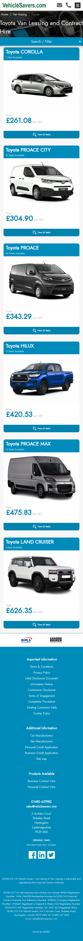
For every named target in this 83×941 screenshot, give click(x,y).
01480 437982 (41, 801)
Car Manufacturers (41, 736)
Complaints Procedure (41, 702)
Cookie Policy (41, 713)
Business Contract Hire (41, 781)
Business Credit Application (41, 753)
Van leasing (20, 14)
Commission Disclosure (42, 690)
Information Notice (41, 684)
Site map (41, 759)
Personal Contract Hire (41, 787)
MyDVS (46, 931)
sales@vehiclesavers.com (41, 806)
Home (4, 14)
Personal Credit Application (41, 747)
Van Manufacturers (41, 741)
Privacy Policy (41, 673)
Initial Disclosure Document (41, 678)
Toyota (35, 14)
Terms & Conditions (41, 667)
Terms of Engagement (42, 696)
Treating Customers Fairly (42, 707)
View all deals (41, 134)
